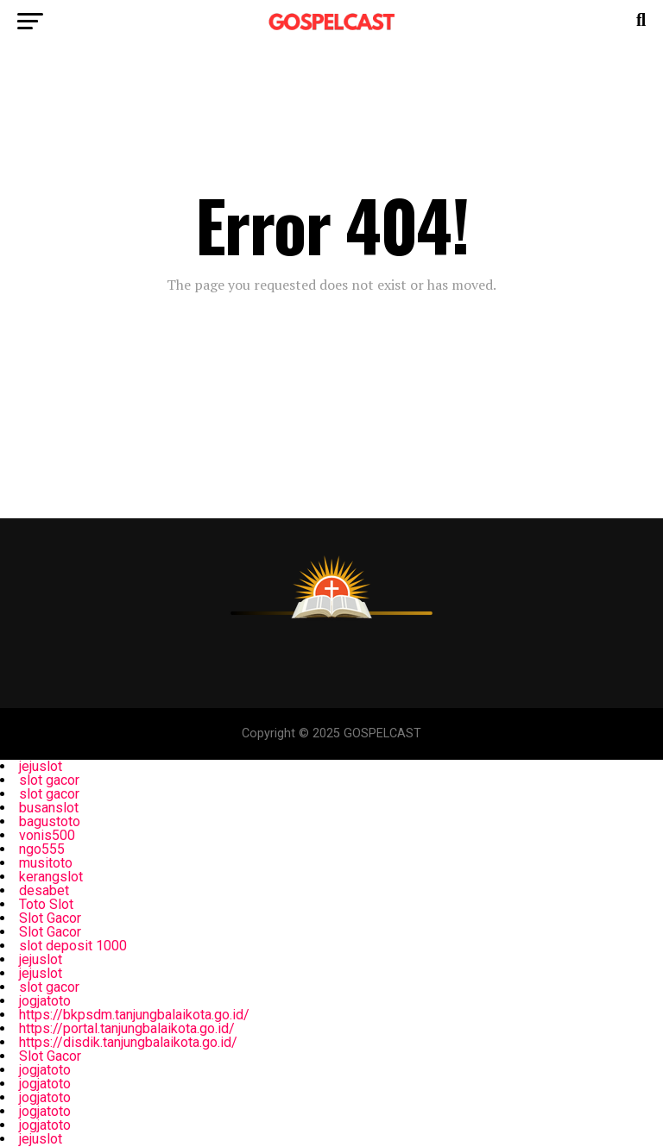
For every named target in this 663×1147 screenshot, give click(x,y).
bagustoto (49, 821)
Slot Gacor (50, 918)
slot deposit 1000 (73, 945)
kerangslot (51, 876)
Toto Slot (46, 904)
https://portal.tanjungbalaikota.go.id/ (127, 1028)
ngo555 (42, 849)
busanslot (49, 807)
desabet (44, 890)
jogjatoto (45, 1001)
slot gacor (49, 780)
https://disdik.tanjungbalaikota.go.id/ (128, 1042)
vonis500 (47, 835)
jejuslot (40, 766)
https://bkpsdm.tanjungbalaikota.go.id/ (134, 1014)
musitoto (46, 863)
